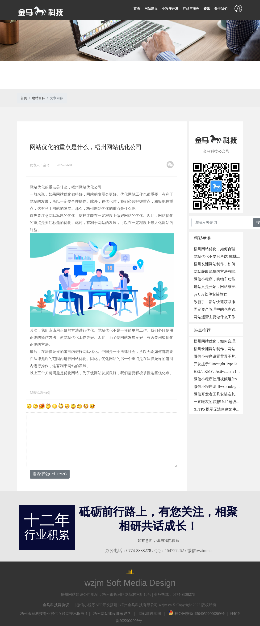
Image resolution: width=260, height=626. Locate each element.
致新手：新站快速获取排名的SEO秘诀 (225, 302)
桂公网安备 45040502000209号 (196, 614)
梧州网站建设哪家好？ (112, 614)
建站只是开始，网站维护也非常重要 (224, 287)
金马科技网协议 (56, 605)
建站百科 (38, 98)
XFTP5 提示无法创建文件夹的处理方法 (226, 409)
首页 (137, 8)
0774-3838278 (138, 550)
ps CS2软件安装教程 (210, 294)
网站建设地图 (149, 614)
